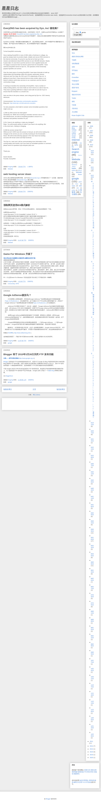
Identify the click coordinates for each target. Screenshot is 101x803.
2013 (91, 749)
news (73, 186)
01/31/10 (92, 423)
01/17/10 (92, 168)
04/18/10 (92, 505)
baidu (74, 168)
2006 (91, 126)
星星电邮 (75, 772)
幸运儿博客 (75, 84)
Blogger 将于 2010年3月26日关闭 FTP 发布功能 (28, 354)
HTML (74, 138)
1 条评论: (30, 166)
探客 (73, 101)
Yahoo (73, 166)
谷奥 (73, 67)
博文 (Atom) (36, 395)
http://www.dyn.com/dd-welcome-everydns (22, 103)
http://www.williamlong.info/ (22, 333)
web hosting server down (17, 174)
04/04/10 (92, 489)
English (74, 132)
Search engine (75, 150)
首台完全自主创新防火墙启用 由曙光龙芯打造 (19, 258)
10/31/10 (92, 677)
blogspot (74, 91)
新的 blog (51, 370)
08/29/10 (92, 645)
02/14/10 (92, 440)
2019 (91, 755)
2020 (91, 757)
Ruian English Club (78, 115)
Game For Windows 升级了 (18, 254)
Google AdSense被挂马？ (17, 295)
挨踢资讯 (76, 774)
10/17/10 (92, 661)
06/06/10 (92, 563)
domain (79, 172)
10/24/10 (92, 669)
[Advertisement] (28, 403)
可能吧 (74, 60)
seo (80, 186)
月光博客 (10, 333)
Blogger (5, 361)
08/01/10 (92, 612)
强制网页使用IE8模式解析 (16, 205)
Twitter (74, 98)
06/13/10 (92, 571)
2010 (91, 145)
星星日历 (87, 770)
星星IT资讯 (75, 88)
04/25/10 (92, 514)
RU (73, 147)
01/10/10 (92, 160)
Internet (76, 140)
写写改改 (75, 70)
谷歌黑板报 (75, 63)
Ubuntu (80, 155)
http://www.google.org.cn (26, 358)
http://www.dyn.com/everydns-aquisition (25, 101)
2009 (91, 140)
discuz (80, 170)
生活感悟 (77, 193)
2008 (91, 135)
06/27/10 (92, 587)
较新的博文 (7, 389)
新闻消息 (81, 772)
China (74, 130)
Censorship (11, 283)
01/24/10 (92, 176)
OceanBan (75, 77)
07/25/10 (92, 604)
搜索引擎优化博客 (78, 56)
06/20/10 (92, 579)
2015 (91, 752)
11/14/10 (92, 694)
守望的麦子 (75, 81)
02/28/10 (92, 456)
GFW (17, 283)
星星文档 (93, 770)
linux (76, 184)
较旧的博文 (61, 389)
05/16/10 (92, 538)
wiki (78, 188)
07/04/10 (92, 596)
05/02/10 (92, 522)
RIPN (76, 145)
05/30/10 (92, 555)
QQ (81, 143)
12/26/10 (92, 735)
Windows (74, 164)
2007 (91, 131)
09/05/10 (92, 653)
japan (80, 182)
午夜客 (74, 105)
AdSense (75, 126)
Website (10, 169)
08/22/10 (92, 637)
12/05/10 (92, 718)
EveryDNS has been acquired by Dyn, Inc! (29, 34)
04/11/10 (92, 497)
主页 (34, 389)
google (10, 343)
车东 (73, 53)
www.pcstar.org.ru (35, 178)
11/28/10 (92, 710)
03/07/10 (92, 464)
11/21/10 (92, 702)
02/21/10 (92, 448)
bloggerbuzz (9, 376)
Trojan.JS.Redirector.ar (12, 301)
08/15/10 (92, 628)
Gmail (74, 136)
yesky (73, 190)
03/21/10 (92, 473)
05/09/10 (92, 530)
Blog (73, 128)
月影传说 (75, 108)
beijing (74, 170)
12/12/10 (92, 727)
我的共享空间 (76, 94)
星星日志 (10, 8)
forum (80, 174)
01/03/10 (92, 151)
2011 (91, 741)
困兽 (73, 74)
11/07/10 (92, 686)
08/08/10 (92, 620)
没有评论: (30, 191)
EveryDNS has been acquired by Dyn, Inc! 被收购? (30, 28)
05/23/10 (92, 546)
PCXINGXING (89, 772)
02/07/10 (92, 432)
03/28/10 (92, 481)
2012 (91, 746)
